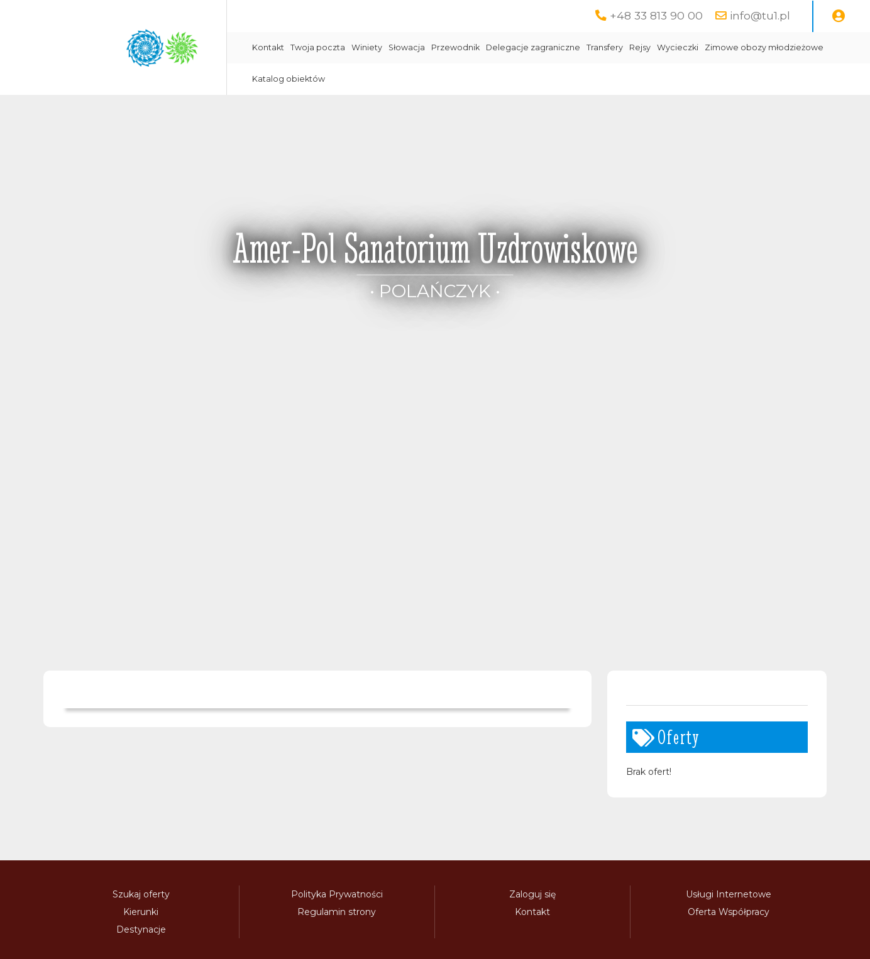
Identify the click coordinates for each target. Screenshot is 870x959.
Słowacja (406, 47)
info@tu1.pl (760, 15)
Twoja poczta (317, 47)
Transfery (604, 47)
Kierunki (140, 912)
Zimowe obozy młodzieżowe (764, 47)
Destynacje (141, 929)
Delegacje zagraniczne (533, 47)
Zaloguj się (532, 894)
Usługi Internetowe (728, 894)
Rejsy (640, 47)
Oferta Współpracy (728, 912)
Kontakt (268, 47)
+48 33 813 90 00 (656, 15)
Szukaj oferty (141, 894)
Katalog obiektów (288, 79)
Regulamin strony (336, 912)
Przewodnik (455, 47)
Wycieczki (677, 47)
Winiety (366, 47)
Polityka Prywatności (337, 894)
